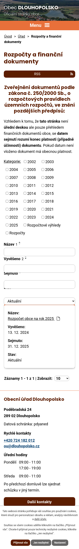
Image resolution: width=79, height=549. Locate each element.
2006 (49, 169)
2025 (13, 225)
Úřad (21, 36)
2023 (31, 217)
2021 (49, 209)
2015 (49, 193)
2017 (31, 201)
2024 (49, 217)
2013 (13, 193)
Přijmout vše (20, 542)
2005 (31, 169)
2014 (31, 193)
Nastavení (60, 542)
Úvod (8, 36)
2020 (31, 209)
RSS (53, 74)
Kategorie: (12, 161)
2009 (49, 177)
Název (10, 244)
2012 (49, 185)
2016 (13, 201)
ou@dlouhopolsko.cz (22, 446)
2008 (31, 177)
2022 (13, 217)
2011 (31, 185)
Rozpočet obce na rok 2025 (34, 318)
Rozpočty (17, 233)
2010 (13, 185)
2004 (13, 169)
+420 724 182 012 (19, 440)
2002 (31, 161)
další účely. (40, 519)
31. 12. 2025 (18, 346)
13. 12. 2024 (18, 332)
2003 (49, 161)
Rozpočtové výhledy (43, 225)
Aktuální (14, 360)
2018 (49, 201)
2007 (13, 177)
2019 (13, 209)
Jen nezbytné (40, 542)
